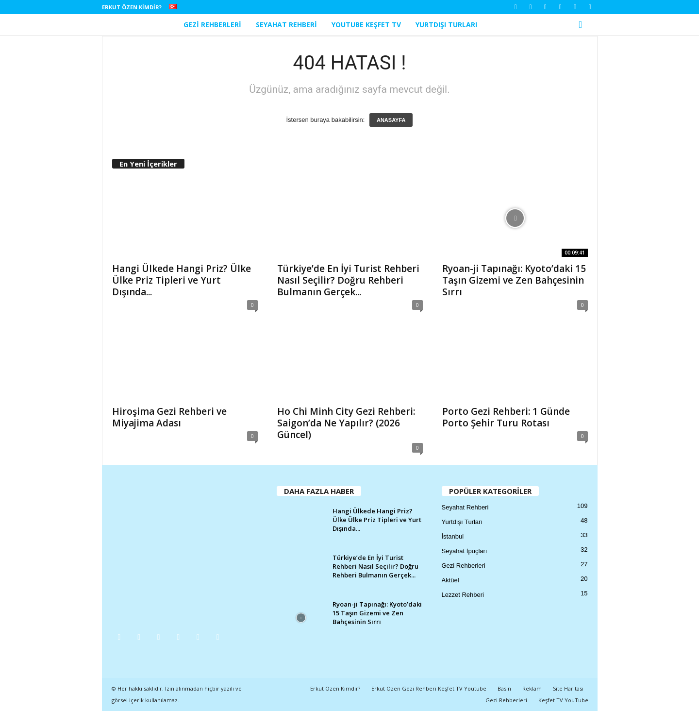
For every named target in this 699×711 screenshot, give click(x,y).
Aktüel (450, 580)
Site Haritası (568, 688)
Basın (504, 688)
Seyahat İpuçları (464, 551)
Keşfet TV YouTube (563, 700)
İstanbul (453, 536)
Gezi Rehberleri (212, 24)
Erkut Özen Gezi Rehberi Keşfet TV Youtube (428, 688)
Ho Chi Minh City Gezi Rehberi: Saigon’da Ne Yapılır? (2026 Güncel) (346, 423)
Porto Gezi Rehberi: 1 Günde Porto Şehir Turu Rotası (506, 417)
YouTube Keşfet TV (366, 24)
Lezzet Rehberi (463, 594)
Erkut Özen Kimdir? (132, 7)
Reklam (532, 688)
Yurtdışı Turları (446, 24)
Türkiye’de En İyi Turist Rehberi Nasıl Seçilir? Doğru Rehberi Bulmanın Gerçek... (348, 280)
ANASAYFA (391, 120)
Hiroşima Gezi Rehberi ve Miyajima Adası (169, 417)
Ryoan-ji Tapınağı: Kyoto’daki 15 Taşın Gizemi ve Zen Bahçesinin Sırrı (514, 280)
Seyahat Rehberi (286, 24)
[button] (583, 24)
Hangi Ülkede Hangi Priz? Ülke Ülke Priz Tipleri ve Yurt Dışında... (181, 280)
